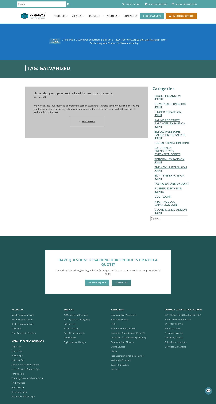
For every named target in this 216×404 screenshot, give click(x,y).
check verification (149, 39)
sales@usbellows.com (186, 4)
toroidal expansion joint (169, 161)
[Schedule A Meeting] (146, 4)
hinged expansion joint (168, 114)
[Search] (68, 4)
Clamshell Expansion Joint (171, 211)
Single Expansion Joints (168, 97)
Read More (87, 121)
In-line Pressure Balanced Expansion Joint (170, 123)
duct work (163, 196)
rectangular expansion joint (167, 203)
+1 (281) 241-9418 (133, 4)
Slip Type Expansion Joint (169, 177)
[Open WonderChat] (208, 391)
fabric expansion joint (172, 183)
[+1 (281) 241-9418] (123, 4)
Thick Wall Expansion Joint (171, 169)
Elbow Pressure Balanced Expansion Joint (170, 135)
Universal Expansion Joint (170, 106)
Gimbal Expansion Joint (172, 143)
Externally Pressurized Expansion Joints (167, 151)
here (56, 112)
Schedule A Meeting (157, 4)
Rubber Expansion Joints (168, 190)
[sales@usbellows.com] (173, 4)
